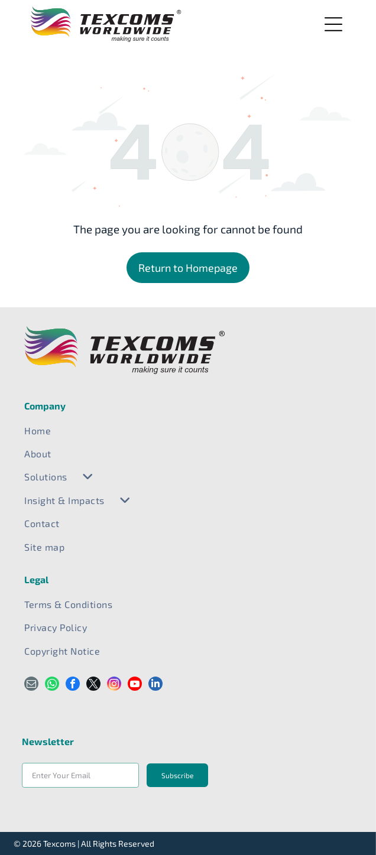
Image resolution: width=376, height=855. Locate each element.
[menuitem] (187, 430)
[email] (31, 685)
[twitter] (93, 685)
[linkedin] (155, 685)
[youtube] (135, 685)
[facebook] (73, 685)
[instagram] (114, 685)
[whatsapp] (52, 685)
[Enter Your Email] (80, 775)
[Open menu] (333, 24)
